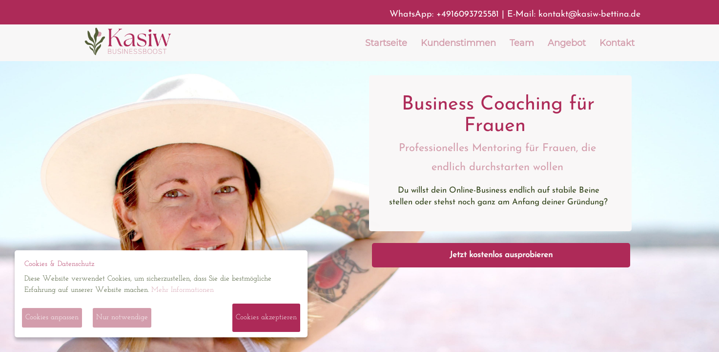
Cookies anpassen (52, 317)
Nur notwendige (122, 317)
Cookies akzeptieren (266, 317)
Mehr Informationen (182, 290)
